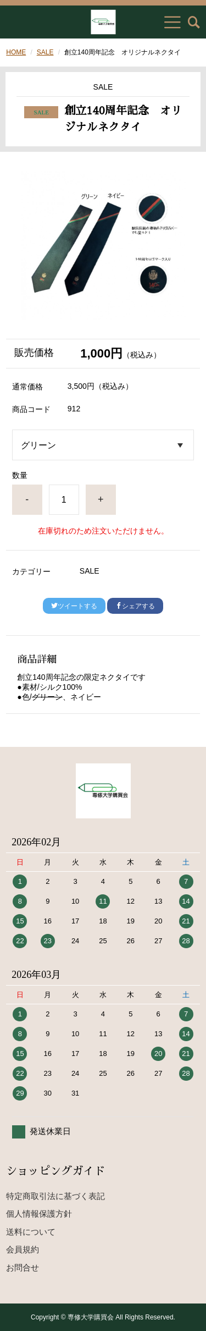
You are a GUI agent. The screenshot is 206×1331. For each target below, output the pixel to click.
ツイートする (74, 606)
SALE (45, 52)
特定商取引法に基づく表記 (55, 1196)
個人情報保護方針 (39, 1213)
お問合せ (22, 1267)
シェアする (135, 606)
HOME (16, 52)
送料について (30, 1231)
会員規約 (22, 1249)
